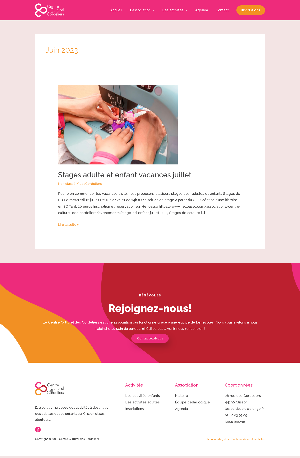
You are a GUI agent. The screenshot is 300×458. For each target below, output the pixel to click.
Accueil (120, 10)
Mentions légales (216, 441)
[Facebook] (38, 430)
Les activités (174, 10)
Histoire (181, 396)
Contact (222, 10)
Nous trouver (236, 428)
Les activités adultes (142, 402)
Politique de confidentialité (247, 441)
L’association (143, 10)
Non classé (67, 184)
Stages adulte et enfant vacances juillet (128, 174)
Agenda (202, 10)
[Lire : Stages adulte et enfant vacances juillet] (118, 124)
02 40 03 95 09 (237, 422)
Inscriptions (134, 409)
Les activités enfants (142, 396)
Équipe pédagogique (192, 402)
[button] (250, 10)
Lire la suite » (69, 224)
